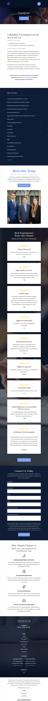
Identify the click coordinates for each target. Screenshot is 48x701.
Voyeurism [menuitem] (9, 160)
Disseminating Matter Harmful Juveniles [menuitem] (17, 109)
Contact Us (24, 18)
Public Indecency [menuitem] (11, 136)
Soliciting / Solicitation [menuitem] (12, 153)
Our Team (23, 639)
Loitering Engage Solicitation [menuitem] (14, 122)
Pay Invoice (24, 644)
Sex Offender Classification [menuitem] (14, 143)
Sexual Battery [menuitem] (11, 146)
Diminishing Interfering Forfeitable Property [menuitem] (18, 105)
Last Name (10, 488)
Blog (24, 646)
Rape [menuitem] (8, 139)
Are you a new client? (12, 508)
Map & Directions (17, 665)
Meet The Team (24, 185)
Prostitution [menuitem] (10, 132)
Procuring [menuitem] (9, 129)
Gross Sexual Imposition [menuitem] (13, 112)
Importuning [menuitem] (10, 119)
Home (24, 636)
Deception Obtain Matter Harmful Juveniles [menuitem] (18, 102)
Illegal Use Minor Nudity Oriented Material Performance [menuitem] (21, 116)
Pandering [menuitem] (9, 126)
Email (8, 501)
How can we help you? (13, 514)
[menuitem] (24, 690)
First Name (10, 481)
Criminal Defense (24, 641)
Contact (24, 651)
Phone (8, 494)
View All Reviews (24, 460)
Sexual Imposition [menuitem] (11, 149)
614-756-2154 (24, 627)
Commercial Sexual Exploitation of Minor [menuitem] (17, 99)
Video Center (24, 649)
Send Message (24, 534)
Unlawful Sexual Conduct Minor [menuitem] (15, 156)
